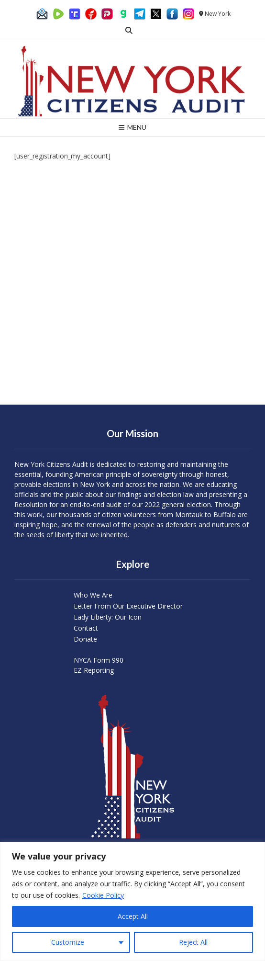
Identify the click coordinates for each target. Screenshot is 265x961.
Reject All (193, 942)
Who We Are (93, 594)
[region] (132, 901)
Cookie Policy (103, 895)
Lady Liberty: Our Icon (108, 617)
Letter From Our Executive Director (128, 606)
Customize (67, 942)
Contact (86, 628)
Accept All (133, 916)
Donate (85, 639)
